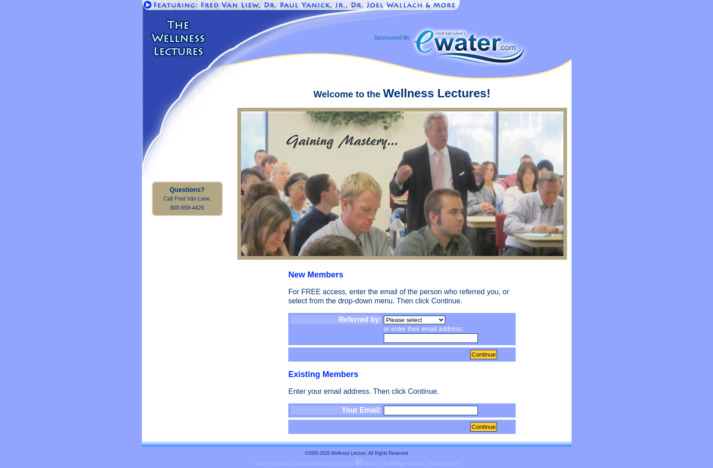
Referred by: (360, 319)
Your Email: (361, 410)
